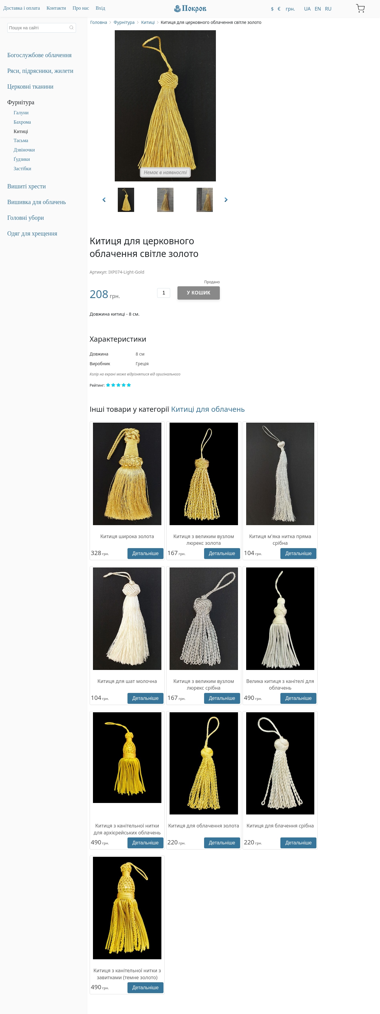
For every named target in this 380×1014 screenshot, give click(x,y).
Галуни (21, 112)
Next (225, 199)
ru (328, 8)
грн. (289, 8)
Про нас (81, 8)
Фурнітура (20, 102)
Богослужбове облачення (39, 55)
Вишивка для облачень (36, 202)
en (318, 8)
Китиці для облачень (208, 409)
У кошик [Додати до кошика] (198, 292)
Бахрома (22, 122)
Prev (104, 199)
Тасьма (21, 140)
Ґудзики (22, 159)
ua (307, 8)
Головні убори (25, 217)
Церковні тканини (30, 86)
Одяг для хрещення (32, 233)
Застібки (22, 168)
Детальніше (145, 553)
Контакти (56, 8)
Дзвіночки (24, 149)
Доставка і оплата (21, 8)
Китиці (21, 131)
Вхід (100, 8)
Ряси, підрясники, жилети (40, 70)
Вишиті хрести (26, 186)
